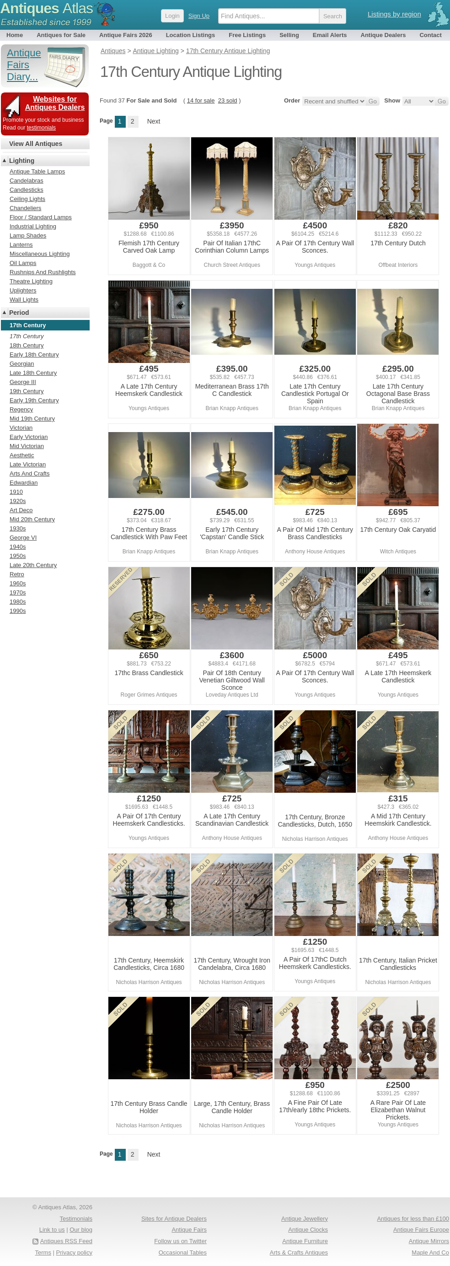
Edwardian (24, 482)
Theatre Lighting (31, 281)
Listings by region (394, 14)
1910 (16, 491)
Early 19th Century (34, 400)
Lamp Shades (28, 235)
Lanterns (21, 244)
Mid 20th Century (32, 519)
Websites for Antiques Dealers (55, 103)
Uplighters (23, 290)
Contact (430, 35)
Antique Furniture (305, 1241)
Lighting (21, 160)
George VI (23, 537)
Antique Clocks (308, 1229)
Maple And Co (430, 1252)
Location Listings (190, 35)
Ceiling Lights (27, 198)
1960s (18, 583)
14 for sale (201, 100)
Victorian (21, 427)
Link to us (52, 1229)
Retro (17, 574)
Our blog (81, 1229)
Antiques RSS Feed (66, 1241)
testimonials (41, 127)
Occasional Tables (183, 1252)
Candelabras (26, 180)
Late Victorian (28, 464)
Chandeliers (25, 208)
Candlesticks (26, 189)
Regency (21, 409)
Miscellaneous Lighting (40, 253)
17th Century (26, 336)
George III (23, 382)
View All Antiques (35, 143)
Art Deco (21, 510)
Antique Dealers (383, 35)
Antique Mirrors (429, 1241)
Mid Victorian (27, 446)
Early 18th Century (34, 354)
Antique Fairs (189, 1229)
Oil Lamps (23, 263)
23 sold (227, 100)
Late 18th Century (33, 372)
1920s (18, 501)
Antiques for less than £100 (413, 1218)
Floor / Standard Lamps (41, 217)
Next (154, 121)
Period (19, 312)
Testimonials (75, 1218)
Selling (289, 35)
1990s (18, 610)
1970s (18, 592)
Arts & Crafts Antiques (299, 1252)
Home (14, 35)
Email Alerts (330, 35)
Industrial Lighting (33, 226)
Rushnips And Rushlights (43, 272)
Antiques (46, 8)
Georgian (22, 363)
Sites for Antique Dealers (174, 1218)
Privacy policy (74, 1252)
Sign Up (198, 15)
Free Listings (247, 35)
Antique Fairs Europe (421, 1229)
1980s (18, 601)
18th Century (26, 345)
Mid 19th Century (32, 418)
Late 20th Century (33, 565)
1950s (18, 555)
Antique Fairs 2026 (125, 35)
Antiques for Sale (61, 35)
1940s (18, 546)
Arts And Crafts (29, 473)
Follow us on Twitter (180, 1241)
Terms (43, 1252)
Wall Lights (24, 299)
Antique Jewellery (304, 1218)
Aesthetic (22, 455)
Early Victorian (29, 436)
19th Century (26, 391)
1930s (18, 528)
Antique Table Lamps (37, 171)
